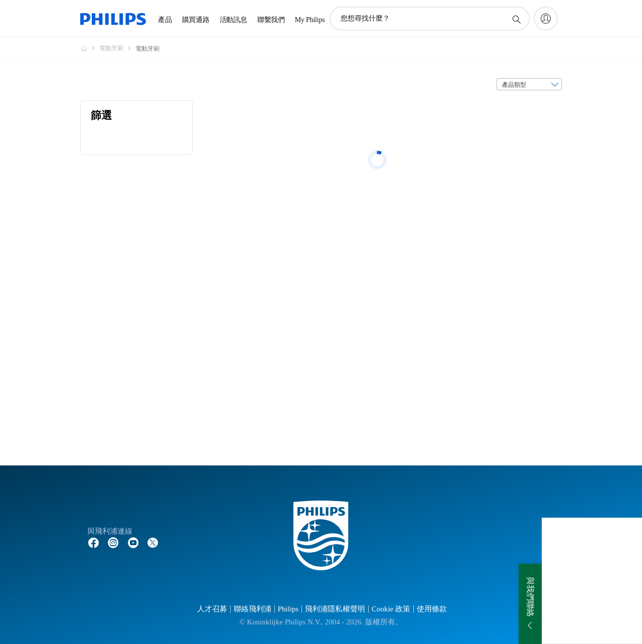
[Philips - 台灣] (89, 48)
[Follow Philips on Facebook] (93, 542)
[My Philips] (546, 19)
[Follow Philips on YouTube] (133, 542)
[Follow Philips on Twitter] (153, 542)
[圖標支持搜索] (516, 19)
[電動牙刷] (117, 48)
